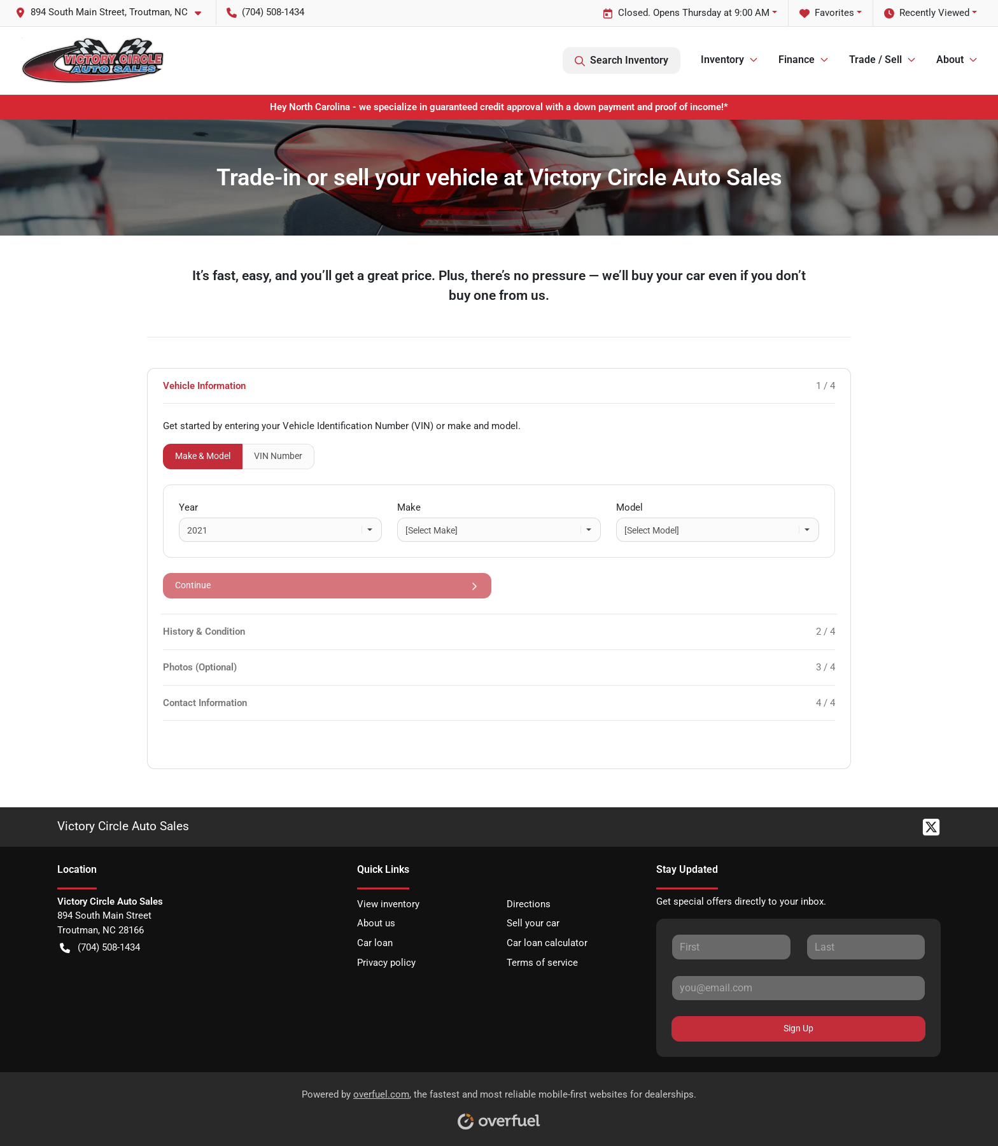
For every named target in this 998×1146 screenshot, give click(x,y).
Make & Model (202, 456)
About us (376, 923)
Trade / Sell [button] (875, 59)
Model (629, 507)
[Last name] (865, 946)
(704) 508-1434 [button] (265, 12)
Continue (327, 585)
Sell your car (533, 923)
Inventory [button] (722, 59)
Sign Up (798, 1028)
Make (409, 507)
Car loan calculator (547, 943)
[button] (113, 12)
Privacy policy (386, 962)
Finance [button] (796, 59)
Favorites (826, 13)
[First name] (731, 946)
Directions (529, 904)
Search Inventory (621, 60)
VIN (278, 456)
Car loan (375, 943)
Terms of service (542, 962)
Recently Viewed (926, 13)
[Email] (798, 988)
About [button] (950, 59)
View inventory (388, 904)
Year (188, 507)
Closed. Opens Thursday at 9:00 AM (686, 13)
